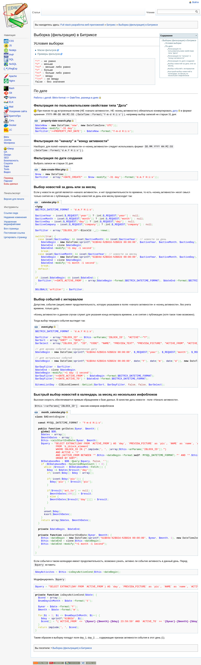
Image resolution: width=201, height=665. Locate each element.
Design (7, 154)
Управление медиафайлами (12, 223)
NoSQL (12, 64)
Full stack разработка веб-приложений (82, 24)
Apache (13, 76)
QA (5, 152)
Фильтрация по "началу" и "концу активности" (179, 57)
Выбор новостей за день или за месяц (182, 64)
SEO (6, 157)
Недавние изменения (15, 217)
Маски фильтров (46, 50)
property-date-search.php (56, 120)
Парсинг (8, 181)
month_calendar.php (53, 411)
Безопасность (11, 160)
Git (10, 93)
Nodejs (12, 50)
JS (10, 45)
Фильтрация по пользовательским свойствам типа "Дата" (181, 51)
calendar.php (48, 201)
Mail (11, 107)
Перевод (8, 178)
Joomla (7, 140)
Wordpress (9, 143)
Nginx (12, 80)
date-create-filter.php (53, 169)
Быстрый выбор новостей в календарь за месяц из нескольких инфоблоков (180, 73)
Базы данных (11, 183)
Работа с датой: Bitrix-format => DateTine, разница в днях (66, 97)
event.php (47, 326)
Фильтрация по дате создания (181, 61)
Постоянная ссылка (14, 233)
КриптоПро (15, 116)
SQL (11, 59)
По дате (169, 46)
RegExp (13, 68)
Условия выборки (173, 43)
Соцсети (8, 163)
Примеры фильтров (48, 53)
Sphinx (12, 97)
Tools (6, 169)
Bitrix (6, 137)
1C (10, 130)
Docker (12, 125)
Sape (6, 166)
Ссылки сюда (11, 213)
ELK (11, 102)
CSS (11, 41)
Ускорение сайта (18, 111)
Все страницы (11, 228)
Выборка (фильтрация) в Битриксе (138, 24)
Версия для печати (14, 199)
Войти (195, 2)
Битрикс (111, 24)
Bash (11, 88)
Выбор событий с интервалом (181, 69)
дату (175, 110)
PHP (11, 54)
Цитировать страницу (15, 237)
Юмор (10, 148)
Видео (7, 172)
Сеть (11, 120)
